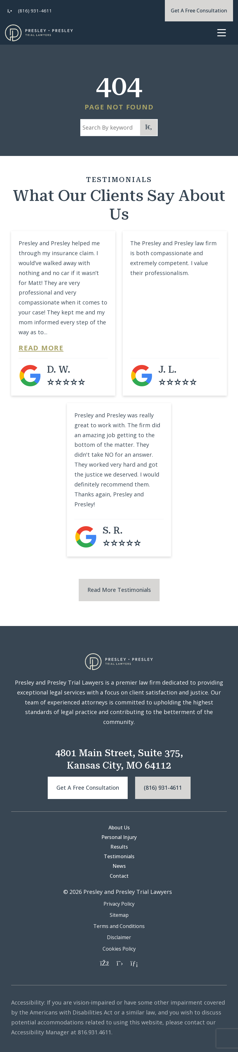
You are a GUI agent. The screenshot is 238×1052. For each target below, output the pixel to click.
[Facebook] (104, 962)
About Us (119, 827)
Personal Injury (119, 837)
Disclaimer (119, 937)
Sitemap (119, 915)
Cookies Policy (119, 948)
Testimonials (119, 856)
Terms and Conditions (119, 926)
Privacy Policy (119, 903)
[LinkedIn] (134, 962)
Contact (119, 875)
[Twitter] (120, 962)
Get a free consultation (87, 787)
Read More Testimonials (119, 589)
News (119, 866)
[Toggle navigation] (221, 33)
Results (119, 846)
